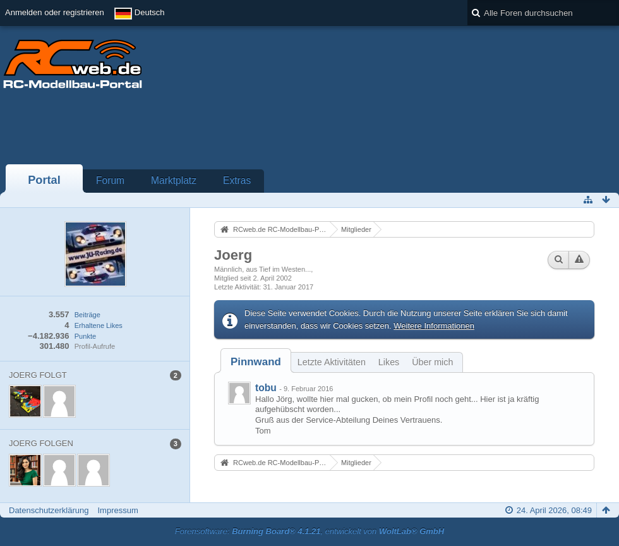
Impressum (117, 510)
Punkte (85, 336)
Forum (110, 180)
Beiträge (87, 314)
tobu (266, 387)
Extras (237, 180)
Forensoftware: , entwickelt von (309, 531)
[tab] (255, 362)
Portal (44, 180)
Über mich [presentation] (432, 362)
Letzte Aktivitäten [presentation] (331, 362)
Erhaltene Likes (99, 325)
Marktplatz (173, 180)
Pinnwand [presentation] (256, 362)
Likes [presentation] (388, 362)
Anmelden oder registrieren (54, 12)
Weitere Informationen (434, 326)
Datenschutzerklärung (48, 510)
